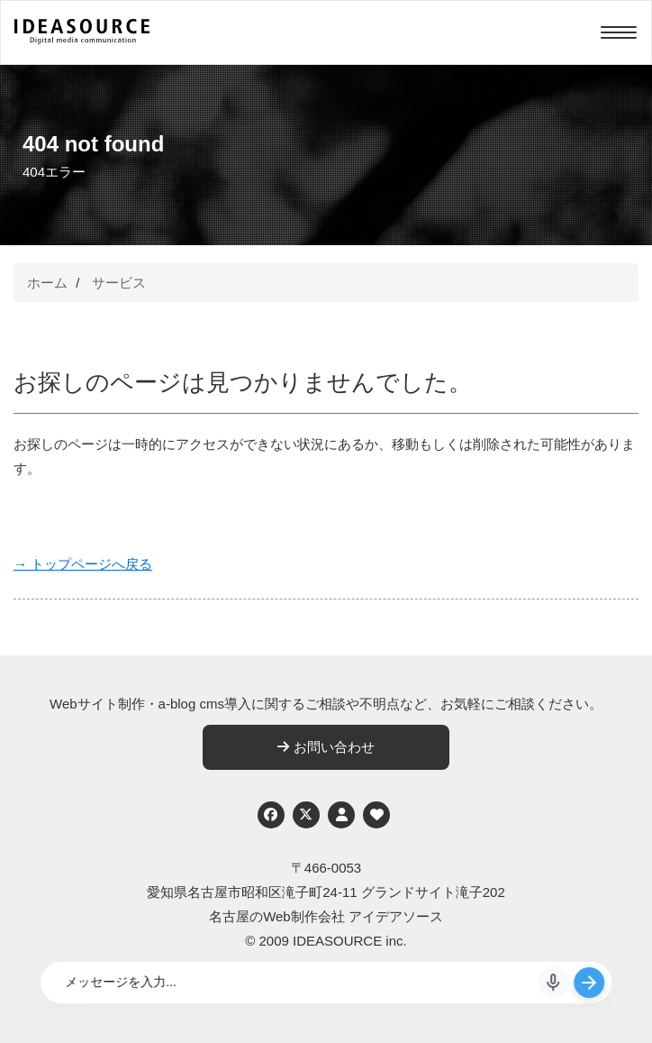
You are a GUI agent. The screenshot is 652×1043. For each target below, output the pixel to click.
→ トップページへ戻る (83, 564)
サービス (119, 282)
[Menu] (619, 32)
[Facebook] (271, 814)
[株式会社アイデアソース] (81, 41)
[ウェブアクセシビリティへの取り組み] (376, 814)
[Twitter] (306, 814)
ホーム (47, 282)
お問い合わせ (325, 747)
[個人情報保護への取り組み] (341, 814)
